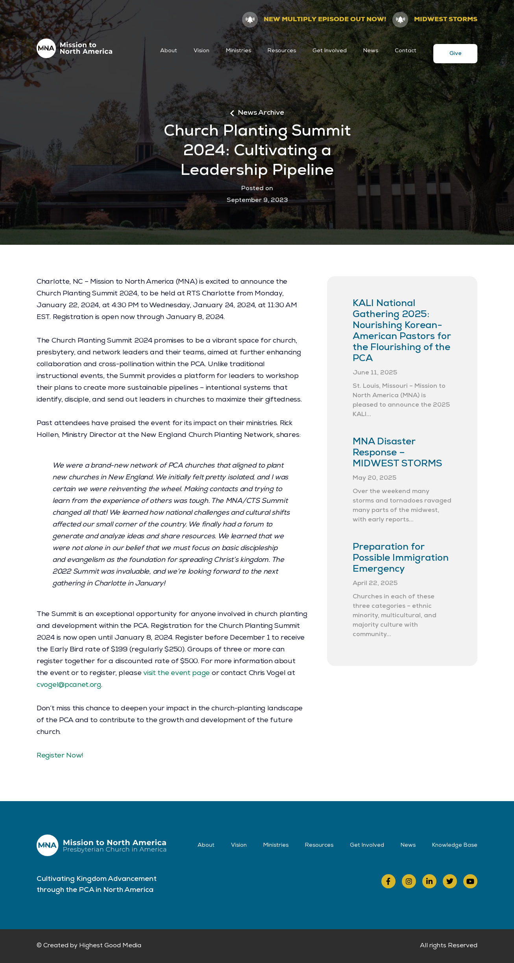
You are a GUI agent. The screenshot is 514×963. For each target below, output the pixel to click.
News (370, 51)
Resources (282, 51)
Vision (201, 51)
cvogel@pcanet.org (69, 685)
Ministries (238, 51)
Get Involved (329, 51)
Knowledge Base (454, 845)
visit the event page (176, 673)
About (168, 51)
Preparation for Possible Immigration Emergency (401, 558)
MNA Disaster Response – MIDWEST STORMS (397, 453)
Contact (405, 51)
